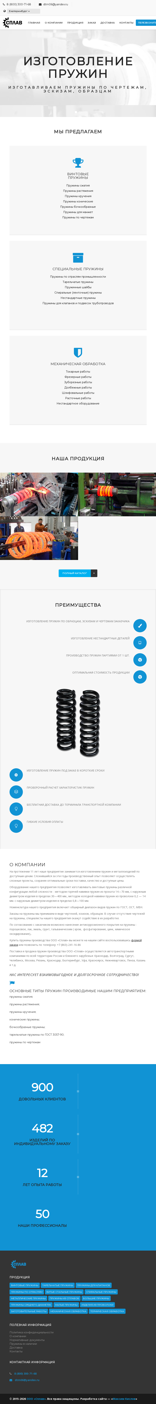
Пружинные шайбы (78, 287)
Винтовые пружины (24, 1285)
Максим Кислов (124, 1399)
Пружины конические (78, 201)
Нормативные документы (27, 1340)
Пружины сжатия (78, 185)
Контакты (16, 1351)
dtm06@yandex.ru (53, 4)
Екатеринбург (19, 11)
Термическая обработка (107, 1311)
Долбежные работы (78, 387)
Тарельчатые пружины (78, 282)
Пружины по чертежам (78, 217)
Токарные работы (78, 371)
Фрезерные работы (78, 377)
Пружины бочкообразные (78, 206)
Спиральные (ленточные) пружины (78, 292)
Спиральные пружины (101, 1291)
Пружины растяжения (78, 191)
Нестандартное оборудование (78, 403)
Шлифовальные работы (78, 393)
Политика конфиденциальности (32, 1332)
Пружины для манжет (78, 212)
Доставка (16, 1347)
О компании (18, 1336)
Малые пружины (66, 1304)
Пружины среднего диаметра (31, 1304)
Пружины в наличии (23, 1344)
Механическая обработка (68, 1311)
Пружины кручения (78, 196)
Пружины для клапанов (93, 1285)
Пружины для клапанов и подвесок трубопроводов (78, 303)
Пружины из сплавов (64, 1298)
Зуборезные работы (78, 382)
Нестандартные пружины (78, 298)
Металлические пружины (28, 1298)
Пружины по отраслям (26, 1291)
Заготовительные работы (28, 1311)
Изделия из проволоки (97, 1304)
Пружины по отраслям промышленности (78, 276)
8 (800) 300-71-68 (19, 4)
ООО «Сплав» (36, 1399)
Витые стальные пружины (64, 1291)
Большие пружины (96, 1298)
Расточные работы (78, 398)
